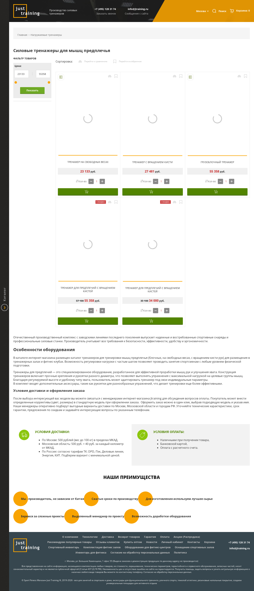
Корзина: (243, 11)
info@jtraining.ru (138, 9)
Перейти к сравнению (95, 61)
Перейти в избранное (130, 61)
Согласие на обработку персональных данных (167, 572)
